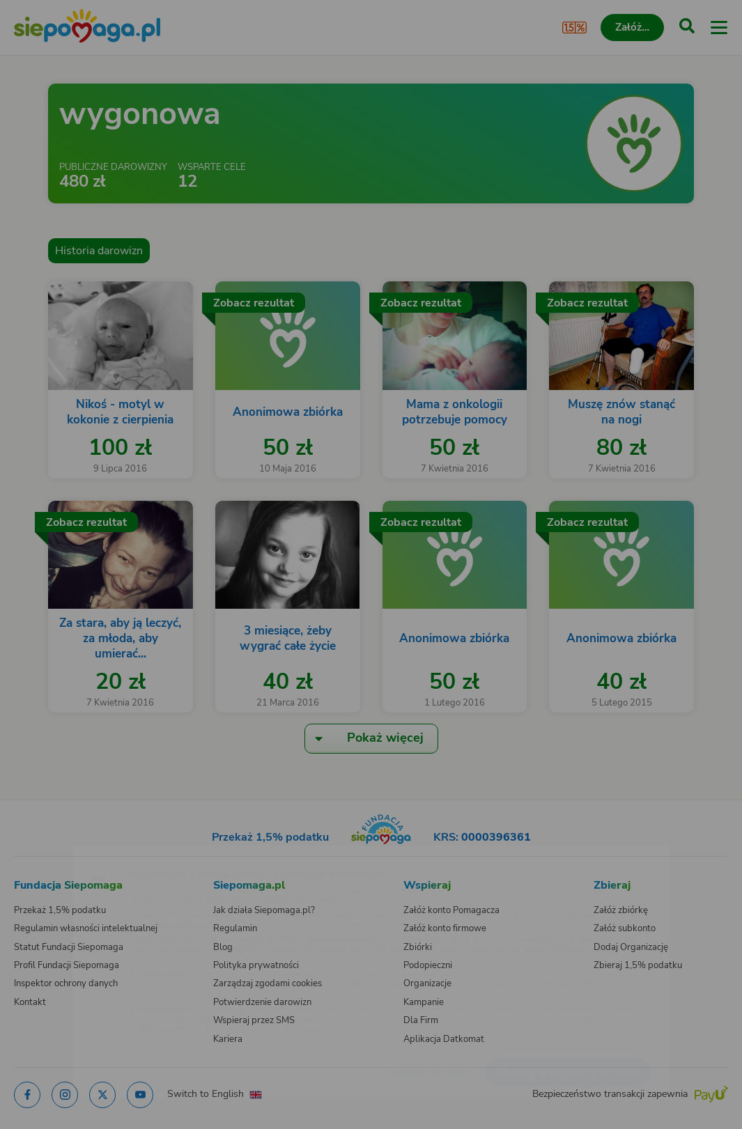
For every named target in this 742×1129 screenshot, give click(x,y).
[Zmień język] (39, 854)
